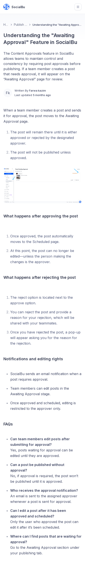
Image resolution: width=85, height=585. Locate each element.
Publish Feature (21, 24)
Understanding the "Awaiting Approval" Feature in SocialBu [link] (57, 24)
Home (6, 24)
